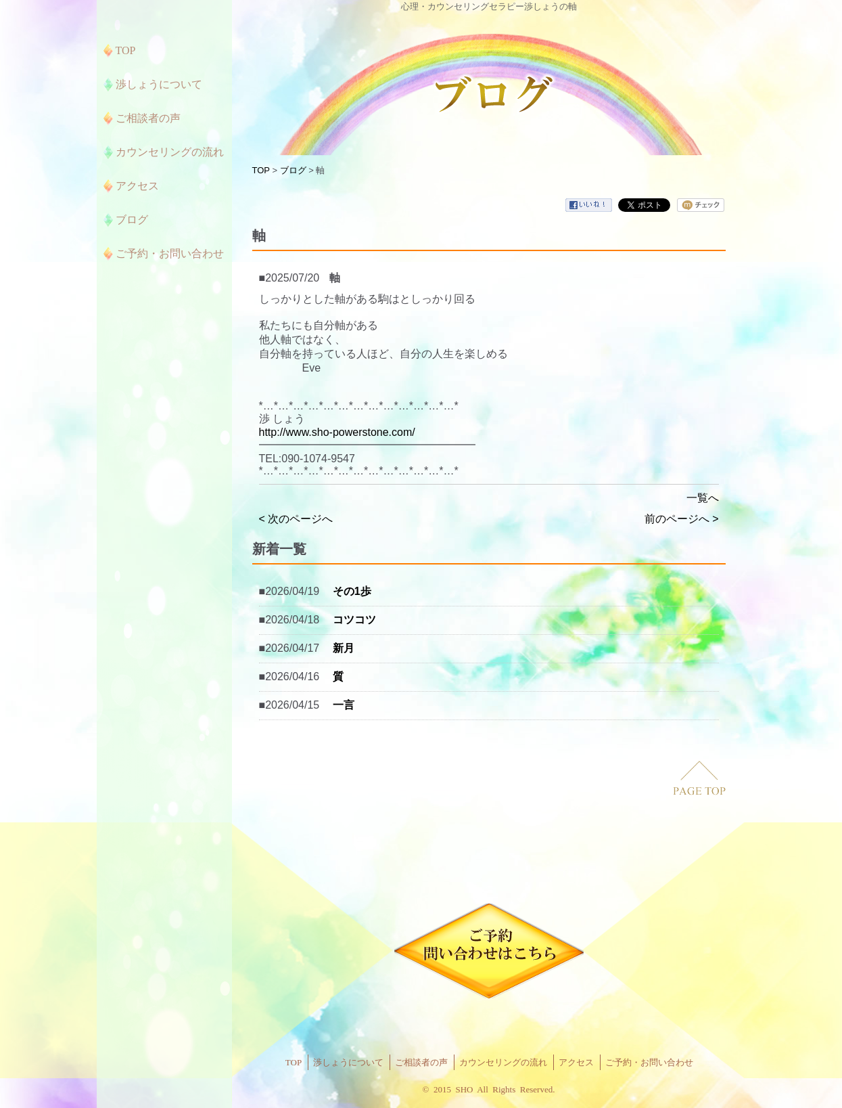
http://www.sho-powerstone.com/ (337, 432)
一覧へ (702, 498)
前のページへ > (682, 519)
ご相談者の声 (421, 1062)
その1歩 (352, 591)
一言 (343, 705)
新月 (343, 648)
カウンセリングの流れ (503, 1062)
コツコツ (354, 619)
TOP (261, 170)
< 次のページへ (296, 519)
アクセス (576, 1062)
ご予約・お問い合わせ (649, 1062)
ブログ (293, 170)
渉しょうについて (348, 1062)
